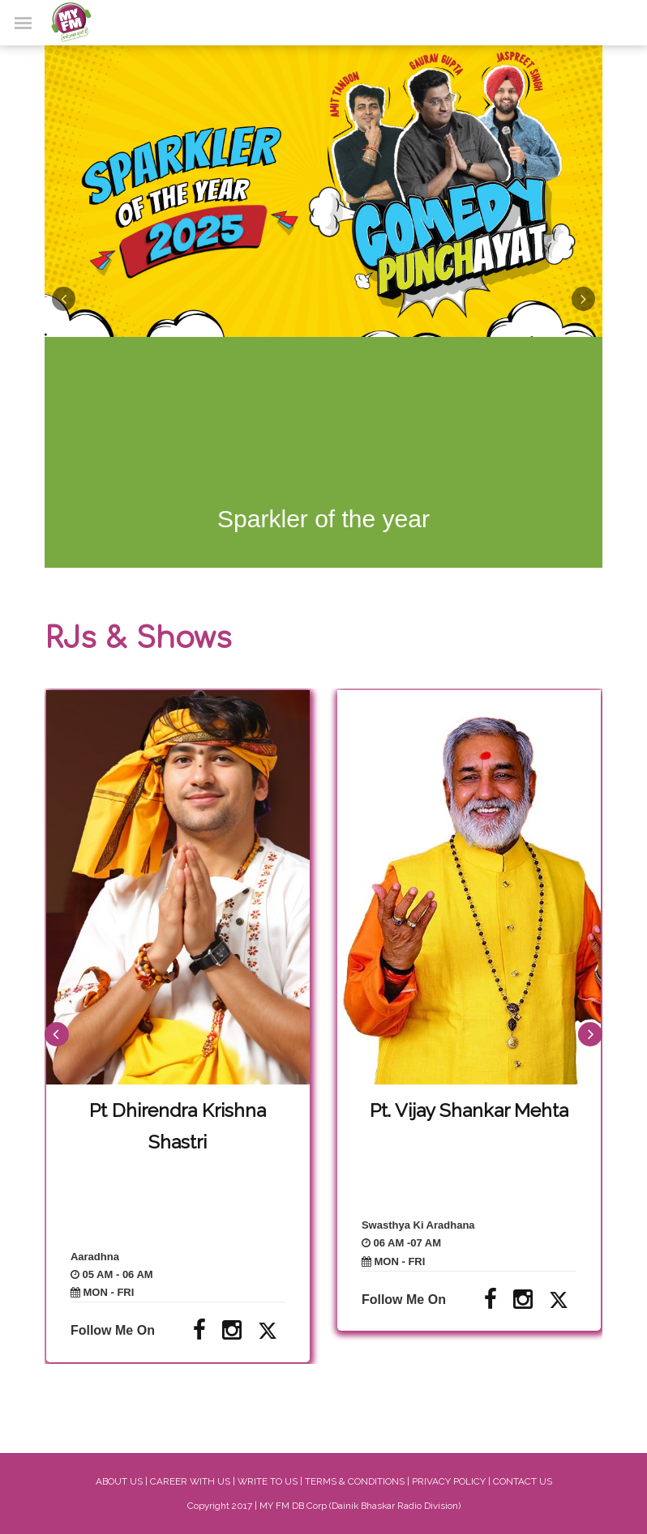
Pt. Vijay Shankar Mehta (469, 1110)
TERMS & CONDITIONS (355, 1481)
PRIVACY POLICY (449, 1481)
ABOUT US (119, 1481)
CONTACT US (522, 1481)
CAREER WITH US (190, 1481)
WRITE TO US (268, 1481)
